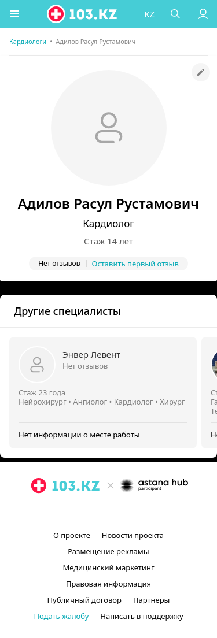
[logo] (83, 14)
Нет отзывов (85, 366)
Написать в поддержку (141, 616)
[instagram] (91, 512)
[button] (14, 14)
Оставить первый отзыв (135, 263)
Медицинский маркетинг (108, 567)
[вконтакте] (128, 512)
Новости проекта (133, 535)
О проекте (71, 535)
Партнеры (151, 600)
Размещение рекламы (108, 551)
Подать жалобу (61, 616)
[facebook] (110, 512)
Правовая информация (108, 583)
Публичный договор (84, 600)
